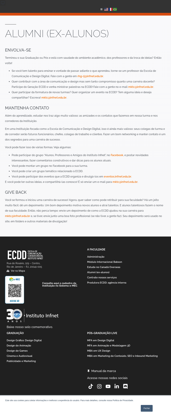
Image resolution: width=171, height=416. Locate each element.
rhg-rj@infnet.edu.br (90, 76)
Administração (95, 256)
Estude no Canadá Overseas (103, 267)
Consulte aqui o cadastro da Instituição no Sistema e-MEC (59, 284)
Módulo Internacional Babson (104, 261)
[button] (3, 3)
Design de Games (17, 350)
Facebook (117, 155)
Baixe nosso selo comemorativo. (30, 327)
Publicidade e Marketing (21, 361)
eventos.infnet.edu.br (117, 176)
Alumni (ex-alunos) (98, 272)
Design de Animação (19, 345)
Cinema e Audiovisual (19, 355)
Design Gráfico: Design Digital (24, 340)
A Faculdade (96, 249)
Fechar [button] (147, 408)
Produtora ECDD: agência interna (106, 282)
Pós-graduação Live (102, 333)
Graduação (15, 333)
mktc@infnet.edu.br (140, 86)
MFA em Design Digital (100, 340)
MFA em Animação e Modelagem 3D (108, 345)
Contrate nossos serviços (102, 277)
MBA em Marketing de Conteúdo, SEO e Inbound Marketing (122, 355)
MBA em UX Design (98, 350)
